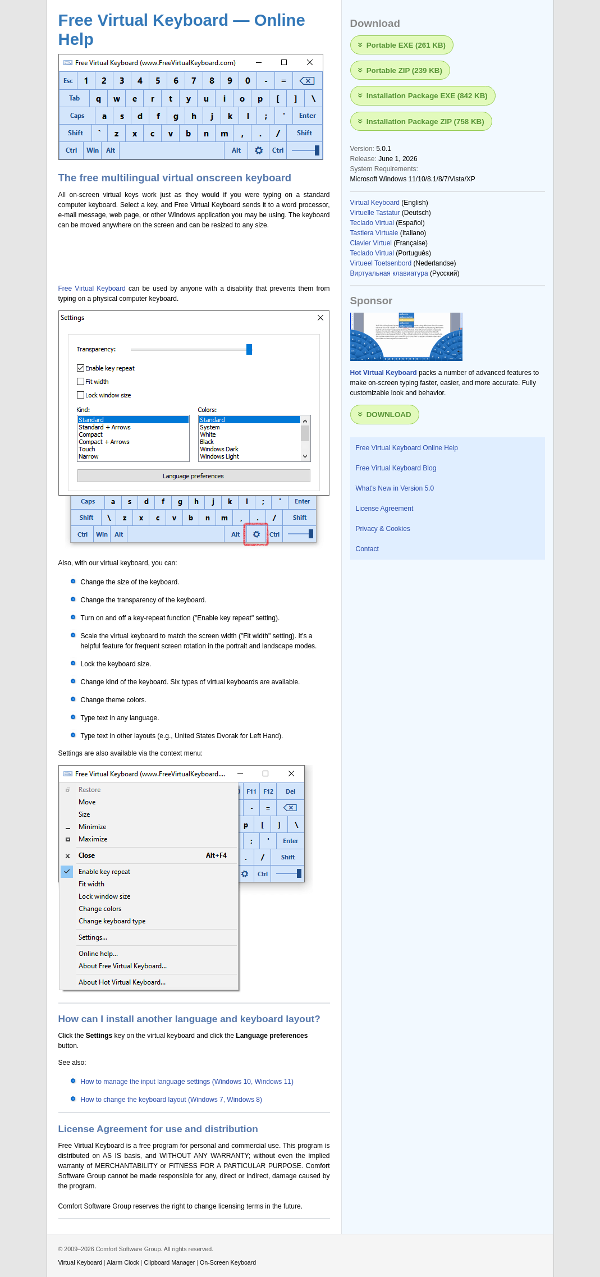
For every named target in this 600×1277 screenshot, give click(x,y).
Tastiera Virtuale (374, 233)
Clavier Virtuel (371, 243)
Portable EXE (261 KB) (406, 44)
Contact (367, 549)
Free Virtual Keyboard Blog (396, 468)
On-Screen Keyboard (228, 1262)
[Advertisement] (189, 254)
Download (389, 414)
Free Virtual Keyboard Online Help (407, 448)
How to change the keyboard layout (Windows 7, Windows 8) (172, 1100)
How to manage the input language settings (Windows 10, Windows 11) (187, 1082)
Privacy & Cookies (383, 529)
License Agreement (385, 508)
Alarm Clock (123, 1262)
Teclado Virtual (372, 223)
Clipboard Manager (169, 1262)
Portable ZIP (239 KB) (404, 70)
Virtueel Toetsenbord (381, 263)
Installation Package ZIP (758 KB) (425, 121)
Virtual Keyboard (375, 203)
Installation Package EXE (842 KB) (427, 95)
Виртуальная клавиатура (389, 273)
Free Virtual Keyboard (92, 288)
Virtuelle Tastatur (375, 213)
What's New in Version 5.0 (395, 488)
